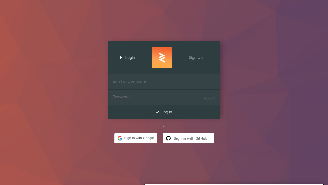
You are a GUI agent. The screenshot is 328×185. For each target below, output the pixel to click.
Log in (164, 111)
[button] (135, 138)
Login (125, 57)
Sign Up (200, 57)
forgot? (209, 98)
